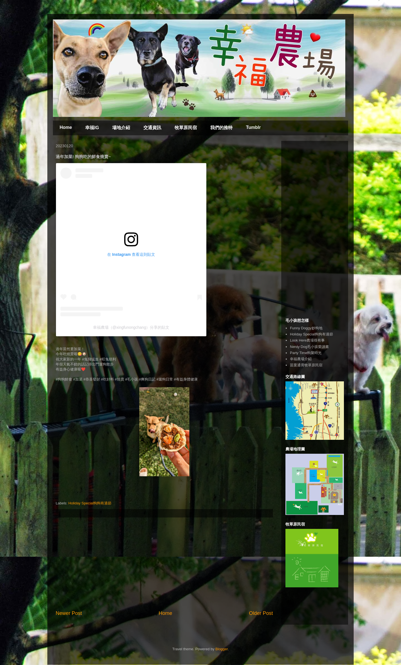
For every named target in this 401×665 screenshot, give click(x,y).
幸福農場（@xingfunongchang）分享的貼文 (131, 327)
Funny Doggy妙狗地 (306, 328)
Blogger (222, 649)
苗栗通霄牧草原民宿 (306, 365)
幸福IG (92, 127)
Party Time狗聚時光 (306, 353)
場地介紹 (121, 127)
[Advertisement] (164, 564)
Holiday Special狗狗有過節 (90, 503)
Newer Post (69, 613)
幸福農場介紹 (301, 359)
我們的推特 (221, 127)
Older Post (261, 613)
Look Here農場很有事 (307, 340)
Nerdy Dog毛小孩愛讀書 (309, 347)
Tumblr (253, 127)
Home (66, 127)
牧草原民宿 (186, 127)
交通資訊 (152, 127)
